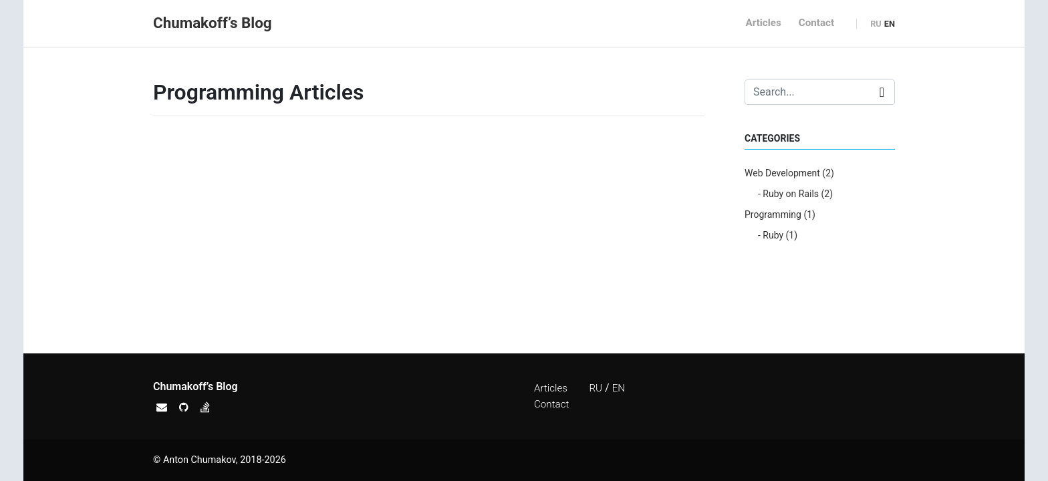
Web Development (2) (789, 173)
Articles (763, 23)
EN (889, 24)
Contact (816, 23)
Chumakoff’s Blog (212, 22)
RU (876, 24)
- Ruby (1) (777, 235)
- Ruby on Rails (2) (795, 193)
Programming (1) (780, 214)
